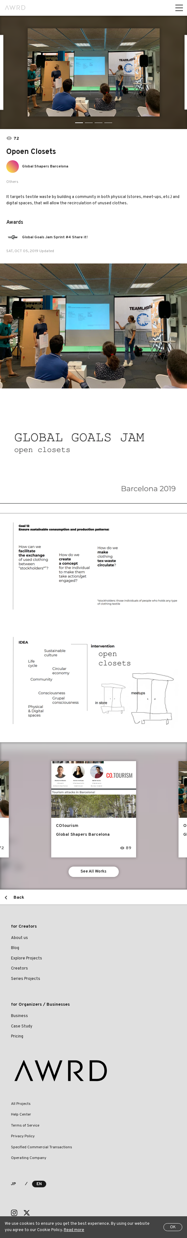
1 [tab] (79, 123)
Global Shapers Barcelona (45, 166)
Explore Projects (26, 958)
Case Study (21, 1026)
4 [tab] (108, 123)
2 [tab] (89, 123)
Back (19, 897)
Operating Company (28, 1158)
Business (19, 1016)
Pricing (17, 1036)
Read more (74, 1230)
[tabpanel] (93, 72)
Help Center (21, 1114)
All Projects (20, 1103)
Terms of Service (25, 1125)
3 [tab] (98, 123)
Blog (15, 948)
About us (19, 938)
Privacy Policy (23, 1136)
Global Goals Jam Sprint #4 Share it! (55, 237)
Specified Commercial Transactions (41, 1147)
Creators (19, 968)
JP (13, 1184)
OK (173, 1227)
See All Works (93, 871)
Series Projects (25, 978)
